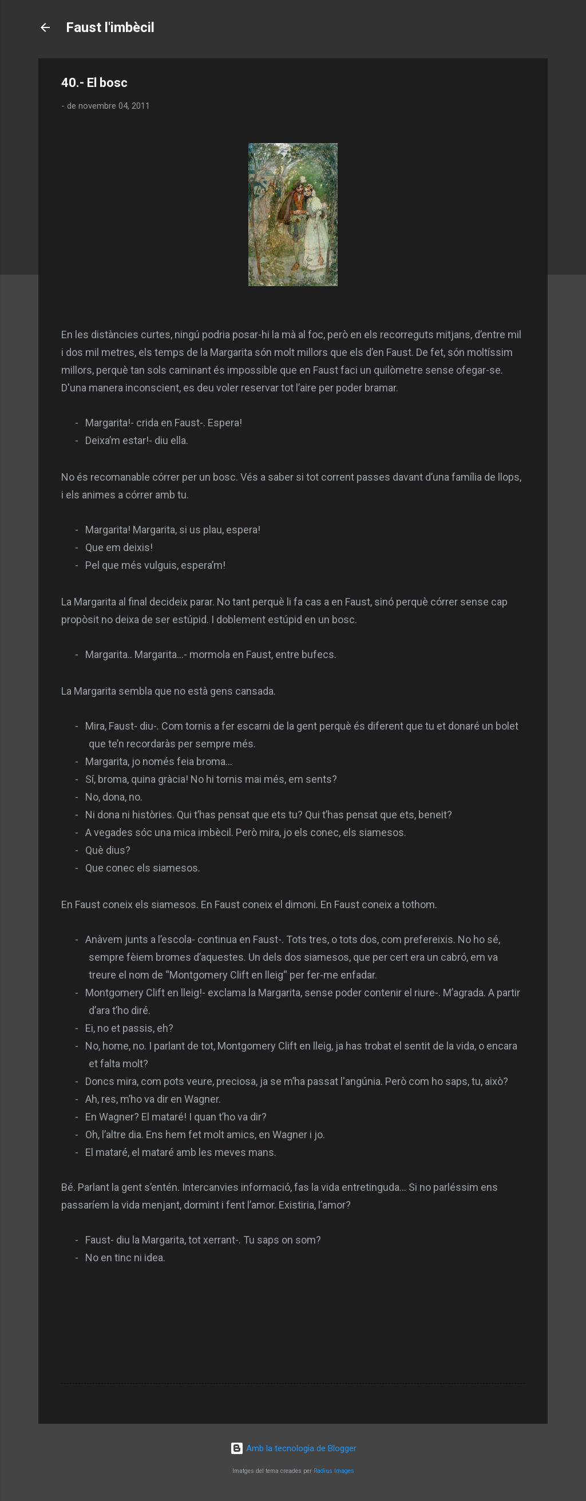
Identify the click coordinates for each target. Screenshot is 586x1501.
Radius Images (334, 1471)
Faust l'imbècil (110, 27)
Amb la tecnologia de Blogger (293, 1448)
